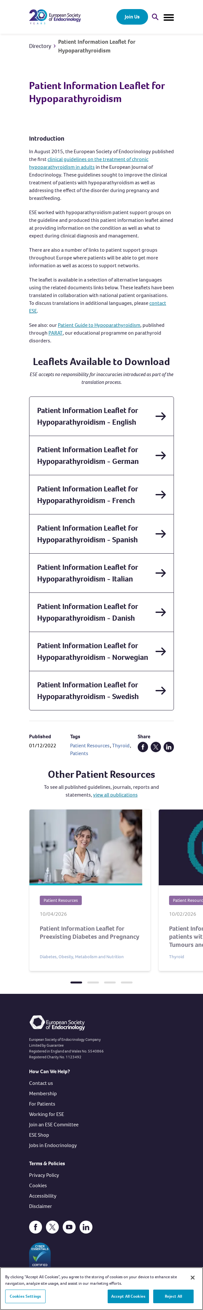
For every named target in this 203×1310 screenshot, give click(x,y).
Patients (79, 753)
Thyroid (121, 745)
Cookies (38, 1185)
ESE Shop (39, 1135)
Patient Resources (90, 745)
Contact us (41, 1083)
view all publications (115, 794)
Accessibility (43, 1195)
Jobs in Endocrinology (53, 1145)
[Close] (193, 1281)
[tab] (76, 982)
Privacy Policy (44, 1175)
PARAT (55, 332)
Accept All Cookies (128, 1300)
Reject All (173, 1300)
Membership (43, 1093)
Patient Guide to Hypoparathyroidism (99, 325)
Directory (40, 46)
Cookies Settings (25, 1300)
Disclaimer (40, 1206)
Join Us (132, 16)
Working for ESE (46, 1114)
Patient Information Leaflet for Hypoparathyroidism (96, 46)
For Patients (42, 1103)
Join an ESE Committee (54, 1124)
